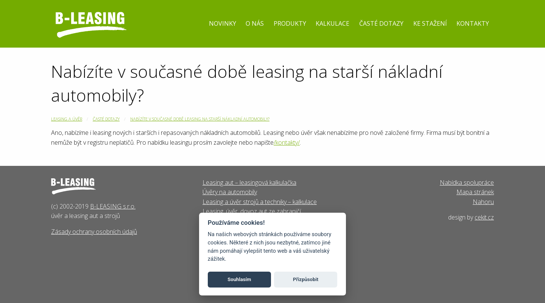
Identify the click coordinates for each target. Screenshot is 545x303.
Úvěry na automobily (229, 192)
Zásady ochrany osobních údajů (94, 231)
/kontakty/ (287, 142)
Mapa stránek (475, 192)
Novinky (222, 23)
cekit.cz (484, 217)
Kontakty (472, 23)
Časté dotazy (381, 23)
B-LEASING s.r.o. (112, 206)
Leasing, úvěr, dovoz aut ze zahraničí (251, 211)
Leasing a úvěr (66, 119)
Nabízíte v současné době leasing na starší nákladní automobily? (199, 119)
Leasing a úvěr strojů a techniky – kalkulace (259, 202)
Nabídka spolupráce (467, 182)
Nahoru (483, 202)
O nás (255, 23)
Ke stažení (430, 23)
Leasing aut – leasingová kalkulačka (249, 182)
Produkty (290, 23)
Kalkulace (332, 23)
